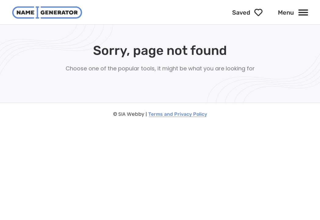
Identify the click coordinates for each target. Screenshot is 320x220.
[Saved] (247, 12)
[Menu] (293, 12)
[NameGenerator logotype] (47, 12)
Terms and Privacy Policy (177, 114)
